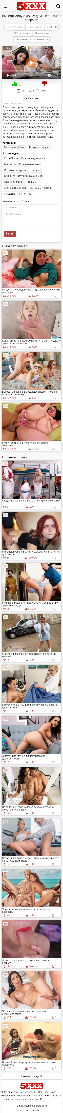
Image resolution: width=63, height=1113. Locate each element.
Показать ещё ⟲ (31, 1076)
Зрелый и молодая (15, 187)
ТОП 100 (52, 27)
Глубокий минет (14, 181)
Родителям (38, 1095)
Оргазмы (35, 187)
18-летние (25, 193)
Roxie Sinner (11, 158)
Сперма (31, 181)
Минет (22, 147)
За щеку (36, 170)
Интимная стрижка (16, 170)
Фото (53, 1092)
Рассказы (24, 1095)
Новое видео (8, 1095)
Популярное (42, 33)
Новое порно (35, 27)
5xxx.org (38, 1110)
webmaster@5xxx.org (35, 1105)
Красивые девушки (33, 158)
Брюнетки (10, 164)
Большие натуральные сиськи (23, 176)
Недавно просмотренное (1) (31, 39)
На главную (11, 1092)
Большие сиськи (39, 147)
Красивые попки (29, 164)
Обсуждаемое (22, 33)
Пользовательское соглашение (21, 1099)
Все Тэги (43, 1092)
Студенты (10, 193)
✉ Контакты (54, 1095)
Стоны (48, 187)
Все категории (15, 27)
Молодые (10, 147)
